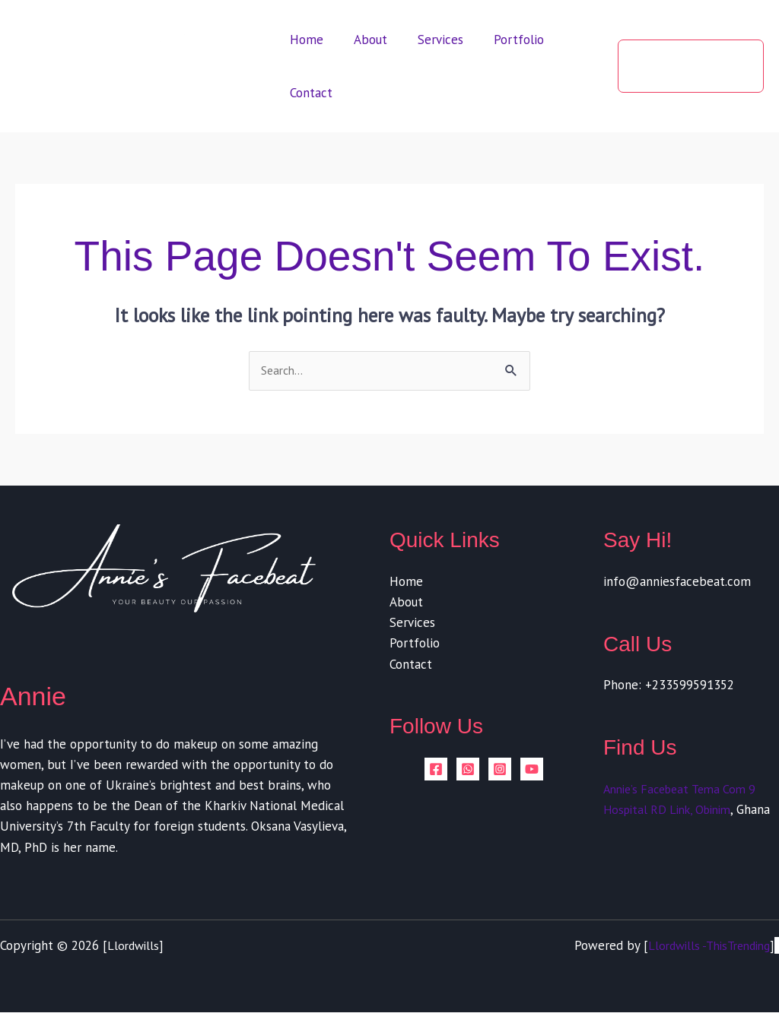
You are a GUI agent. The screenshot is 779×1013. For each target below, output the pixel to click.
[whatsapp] (467, 769)
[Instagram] (499, 769)
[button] (687, 66)
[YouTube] (531, 769)
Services (429, 39)
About (363, 39)
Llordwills (134, 947)
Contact (309, 92)
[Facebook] (435, 769)
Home (304, 39)
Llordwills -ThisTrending (703, 947)
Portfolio (503, 39)
